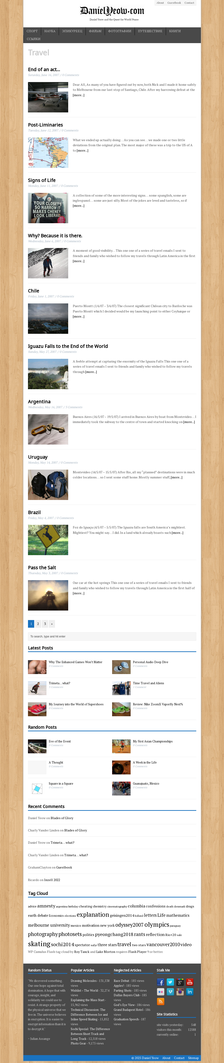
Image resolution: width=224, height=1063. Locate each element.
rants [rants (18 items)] (139, 934)
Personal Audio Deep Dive (150, 662)
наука (49, 31)
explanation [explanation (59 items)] (93, 914)
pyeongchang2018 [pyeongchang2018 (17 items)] (114, 934)
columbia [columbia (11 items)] (136, 906)
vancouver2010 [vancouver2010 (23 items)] (163, 944)
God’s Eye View (124, 1005)
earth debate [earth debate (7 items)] (38, 915)
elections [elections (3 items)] (70, 915)
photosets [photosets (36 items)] (70, 934)
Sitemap (193, 1058)
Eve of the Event (60, 741)
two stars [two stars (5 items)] (139, 945)
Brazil (34, 512)
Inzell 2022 (52, 880)
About (160, 2)
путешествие (150, 31)
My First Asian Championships (153, 741)
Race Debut (121, 981)
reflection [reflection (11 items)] (155, 934)
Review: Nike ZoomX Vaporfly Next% (158, 704)
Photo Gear (78, 1043)
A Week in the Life (145, 762)
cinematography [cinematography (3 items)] (117, 906)
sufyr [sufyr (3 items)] (94, 945)
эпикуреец (72, 31)
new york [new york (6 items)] (107, 925)
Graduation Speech (126, 1019)
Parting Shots (123, 990)
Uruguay (37, 457)
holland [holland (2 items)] (139, 915)
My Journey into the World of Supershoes (76, 704)
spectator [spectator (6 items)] (82, 944)
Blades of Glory (62, 818)
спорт (32, 31)
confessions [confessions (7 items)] (156, 906)
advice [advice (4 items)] (32, 906)
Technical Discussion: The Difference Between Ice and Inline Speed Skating (89, 1015)
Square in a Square (61, 783)
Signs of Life (41, 180)
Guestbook (174, 2)
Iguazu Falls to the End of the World (68, 346)
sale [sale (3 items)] (179, 935)
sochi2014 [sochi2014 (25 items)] (62, 944)
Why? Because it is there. (55, 235)
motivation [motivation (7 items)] (90, 925)
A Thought (56, 762)
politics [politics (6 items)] (88, 934)
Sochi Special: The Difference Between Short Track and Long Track (90, 1034)
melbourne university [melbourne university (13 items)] (49, 925)
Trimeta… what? (59, 683)
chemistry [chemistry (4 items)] (100, 906)
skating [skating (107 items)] (39, 943)
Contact (189, 2)
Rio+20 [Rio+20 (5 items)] (170, 935)
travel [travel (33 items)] (124, 944)
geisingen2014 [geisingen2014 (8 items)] (122, 915)
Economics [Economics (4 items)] (56, 915)
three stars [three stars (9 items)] (107, 944)
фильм (95, 31)
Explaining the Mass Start (87, 1000)
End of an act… (44, 69)
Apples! (119, 985)
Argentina (39, 401)
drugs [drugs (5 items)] (190, 906)
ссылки (33, 39)
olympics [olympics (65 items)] (156, 924)
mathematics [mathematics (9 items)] (177, 915)
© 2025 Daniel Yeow (145, 1058)
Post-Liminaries (45, 125)
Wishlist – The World (84, 990)
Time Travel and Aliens (148, 683)
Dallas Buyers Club (127, 995)
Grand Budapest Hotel (128, 1010)
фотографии (119, 31)
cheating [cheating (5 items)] (85, 906)
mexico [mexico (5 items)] (76, 925)
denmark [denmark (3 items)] (179, 906)
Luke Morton (105, 951)
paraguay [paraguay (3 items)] (175, 925)
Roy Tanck (81, 951)
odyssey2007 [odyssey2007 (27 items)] (129, 924)
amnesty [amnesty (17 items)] (46, 906)
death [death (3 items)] (169, 906)
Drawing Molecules (84, 981)
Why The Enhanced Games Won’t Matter (75, 662)
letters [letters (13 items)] (150, 915)
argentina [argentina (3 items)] (62, 906)
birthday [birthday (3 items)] (73, 906)
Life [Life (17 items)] (161, 915)
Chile (33, 291)
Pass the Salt (42, 567)
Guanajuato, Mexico (146, 783)
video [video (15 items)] (186, 945)
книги (175, 31)
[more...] (78, 95)
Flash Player (137, 951)
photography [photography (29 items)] (43, 933)
